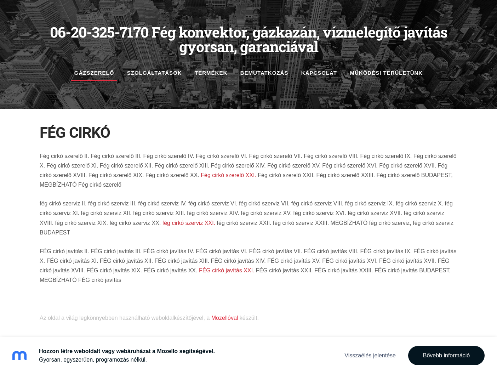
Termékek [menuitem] (211, 73)
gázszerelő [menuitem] (94, 73)
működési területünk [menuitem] (386, 73)
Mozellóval (224, 318)
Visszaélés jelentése (370, 355)
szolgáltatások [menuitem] (154, 73)
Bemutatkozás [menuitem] (264, 73)
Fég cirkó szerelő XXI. (227, 175)
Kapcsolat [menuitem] (319, 73)
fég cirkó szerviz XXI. (188, 223)
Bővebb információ (446, 355)
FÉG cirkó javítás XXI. (226, 270)
